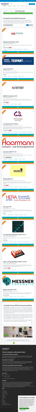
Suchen (18, 13)
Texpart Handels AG (8, 69)
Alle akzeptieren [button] (22, 408)
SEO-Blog (3, 401)
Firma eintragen (4, 391)
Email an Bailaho (4, 392)
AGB (3, 399)
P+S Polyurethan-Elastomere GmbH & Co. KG (14, 234)
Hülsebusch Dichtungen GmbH (11, 42)
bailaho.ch (24, 340)
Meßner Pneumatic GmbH (9, 289)
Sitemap (3, 400)
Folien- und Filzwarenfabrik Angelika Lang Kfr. (15, 261)
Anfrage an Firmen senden (6, 404)
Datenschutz (4, 396)
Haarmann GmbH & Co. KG (9, 151)
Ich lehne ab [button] (27, 408)
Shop (10, 157)
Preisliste (3, 395)
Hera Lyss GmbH (7, 206)
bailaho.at (16, 340)
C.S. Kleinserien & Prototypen (10, 124)
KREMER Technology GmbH (10, 96)
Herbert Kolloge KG (8, 178)
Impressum (4, 397)
